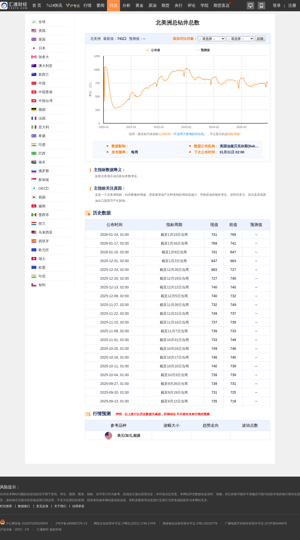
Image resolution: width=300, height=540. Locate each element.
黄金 (140, 5)
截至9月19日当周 (174, 392)
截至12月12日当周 (174, 287)
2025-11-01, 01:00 (114, 340)
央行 (178, 5)
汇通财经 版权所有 (49, 529)
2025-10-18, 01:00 (114, 357)
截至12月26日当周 (174, 270)
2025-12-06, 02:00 (114, 296)
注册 (292, 5)
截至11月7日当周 (174, 331)
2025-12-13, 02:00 (114, 287)
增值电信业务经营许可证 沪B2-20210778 (189, 523)
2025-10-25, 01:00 (114, 349)
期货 (166, 5)
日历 (114, 5)
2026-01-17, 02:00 (114, 243)
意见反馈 (42, 506)
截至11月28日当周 (174, 305)
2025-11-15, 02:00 (114, 322)
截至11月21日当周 (174, 313)
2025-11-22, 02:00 (114, 313)
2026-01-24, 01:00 (114, 235)
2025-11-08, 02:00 (114, 331)
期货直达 (222, 5)
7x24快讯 (54, 5)
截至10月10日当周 (174, 366)
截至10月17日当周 (174, 357)
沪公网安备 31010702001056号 (24, 523)
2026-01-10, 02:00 (114, 252)
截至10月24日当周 (174, 349)
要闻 (100, 5)
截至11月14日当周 (174, 322)
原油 (152, 5)
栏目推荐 (6, 506)
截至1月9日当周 (174, 252)
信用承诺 (78, 506)
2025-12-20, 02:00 (114, 278)
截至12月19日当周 (174, 278)
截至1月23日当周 (174, 235)
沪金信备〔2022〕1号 (14, 529)
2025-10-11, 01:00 (114, 366)
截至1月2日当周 (174, 261)
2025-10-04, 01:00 (114, 375)
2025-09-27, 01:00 (114, 384)
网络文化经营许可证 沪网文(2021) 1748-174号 (125, 523)
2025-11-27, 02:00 (114, 305)
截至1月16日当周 (174, 243)
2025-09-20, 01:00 (114, 392)
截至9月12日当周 (174, 401)
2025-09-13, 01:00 (114, 401)
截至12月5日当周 (174, 296)
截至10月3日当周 (174, 375)
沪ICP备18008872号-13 (71, 523)
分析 (126, 5)
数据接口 (24, 506)
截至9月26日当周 (174, 384)
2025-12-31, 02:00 (114, 261)
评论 (192, 5)
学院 (204, 5)
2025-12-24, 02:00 (114, 270)
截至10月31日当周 (174, 340)
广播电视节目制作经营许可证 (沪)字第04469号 (256, 523)
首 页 (36, 5)
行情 (88, 5)
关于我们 (60, 506)
